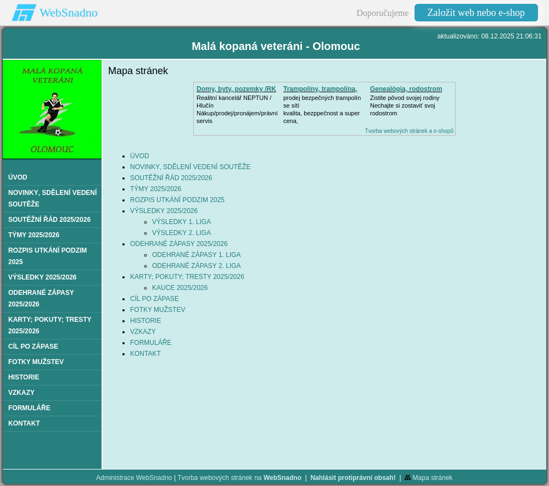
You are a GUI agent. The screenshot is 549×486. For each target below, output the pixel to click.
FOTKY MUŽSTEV (157, 310)
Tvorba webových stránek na (239, 478)
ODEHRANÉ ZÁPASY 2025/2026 (179, 244)
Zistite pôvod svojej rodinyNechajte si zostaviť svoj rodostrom (405, 105)
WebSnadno (69, 12)
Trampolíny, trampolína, (320, 89)
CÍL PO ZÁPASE (154, 299)
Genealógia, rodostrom (406, 89)
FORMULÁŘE (150, 343)
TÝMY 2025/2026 (155, 189)
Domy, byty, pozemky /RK (236, 89)
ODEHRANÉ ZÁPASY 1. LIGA (196, 255)
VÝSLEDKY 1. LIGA (181, 222)
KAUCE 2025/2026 (180, 288)
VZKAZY (143, 332)
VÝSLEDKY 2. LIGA (181, 233)
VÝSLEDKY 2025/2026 (164, 211)
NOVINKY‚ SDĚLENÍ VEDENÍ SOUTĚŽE (190, 167)
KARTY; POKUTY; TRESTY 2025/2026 (187, 277)
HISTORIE (145, 321)
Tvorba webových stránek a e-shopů (409, 131)
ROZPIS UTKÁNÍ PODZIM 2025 (177, 200)
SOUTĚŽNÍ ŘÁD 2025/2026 (171, 178)
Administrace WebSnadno (134, 478)
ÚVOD (139, 156)
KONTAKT (145, 353)
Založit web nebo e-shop (476, 12)
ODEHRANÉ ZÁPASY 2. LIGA (196, 266)
